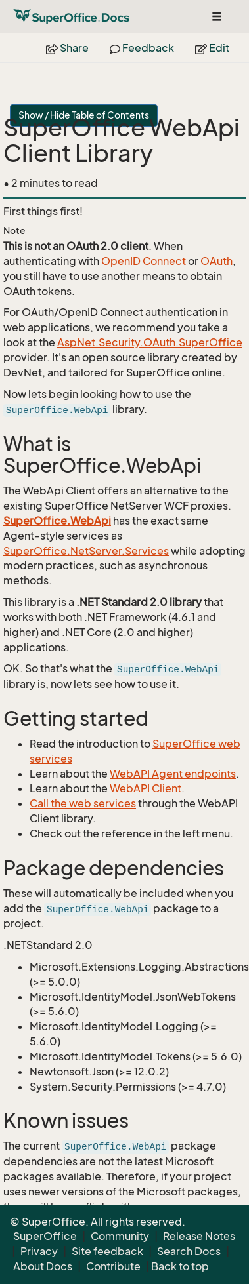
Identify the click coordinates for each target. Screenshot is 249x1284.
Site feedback (107, 1251)
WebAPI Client (145, 788)
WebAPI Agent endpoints (173, 773)
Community (120, 1236)
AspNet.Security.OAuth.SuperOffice (149, 342)
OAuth (216, 261)
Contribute (113, 1266)
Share (67, 47)
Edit (212, 47)
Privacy (39, 1251)
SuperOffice (45, 1236)
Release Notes (199, 1236)
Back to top (180, 1266)
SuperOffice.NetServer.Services (86, 550)
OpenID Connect (143, 261)
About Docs (42, 1266)
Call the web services (83, 803)
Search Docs (189, 1251)
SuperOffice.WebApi (57, 520)
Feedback (142, 47)
